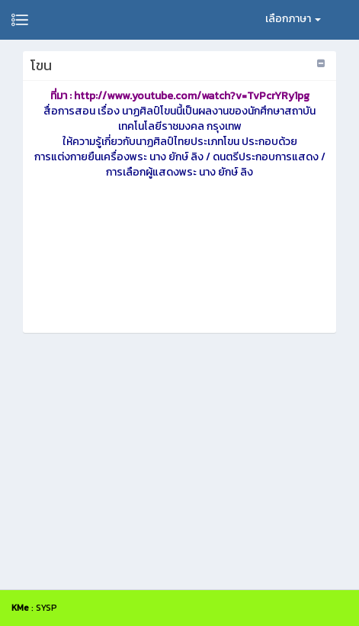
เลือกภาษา (293, 19)
